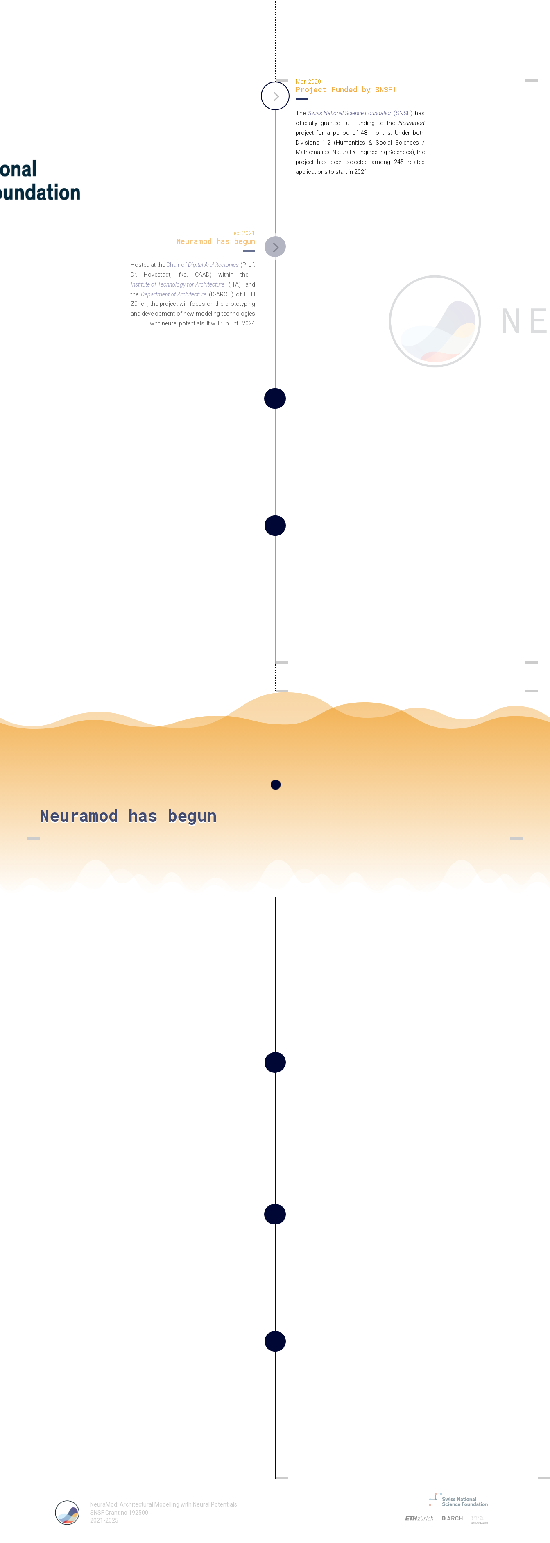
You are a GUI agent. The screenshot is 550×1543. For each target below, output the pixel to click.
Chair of (202, 265)
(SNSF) (360, 113)
